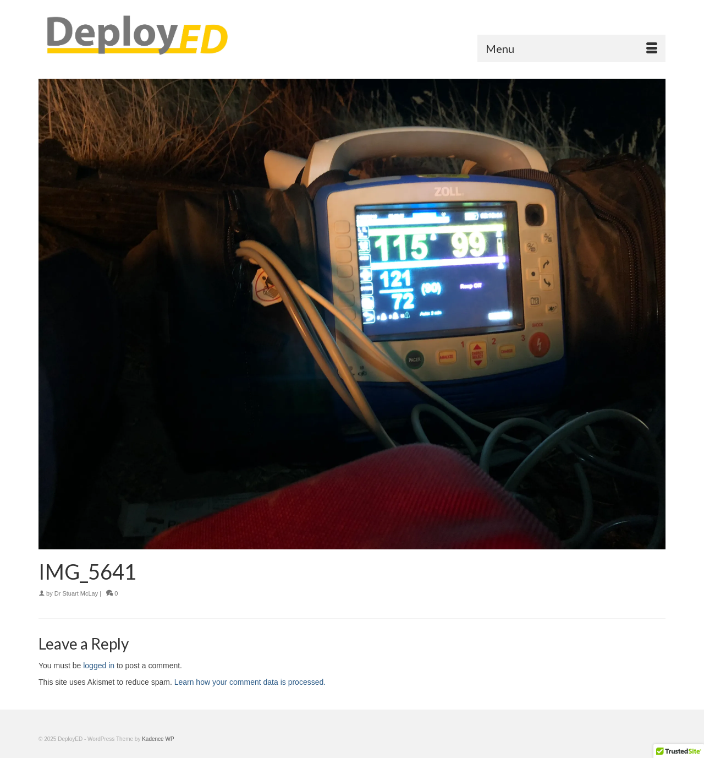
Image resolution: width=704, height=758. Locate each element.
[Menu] (571, 48)
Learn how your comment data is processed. (250, 682)
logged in (98, 665)
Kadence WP (158, 739)
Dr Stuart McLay (76, 593)
